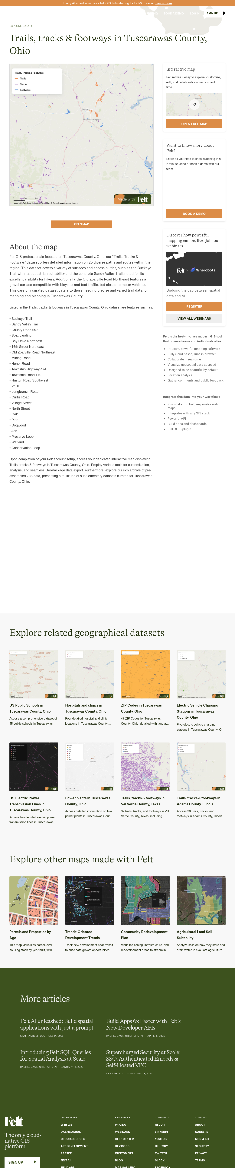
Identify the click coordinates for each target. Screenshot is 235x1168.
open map (81, 224)
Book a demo (194, 213)
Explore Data (19, 25)
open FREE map (194, 124)
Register (194, 306)
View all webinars (194, 318)
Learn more (163, 3)
